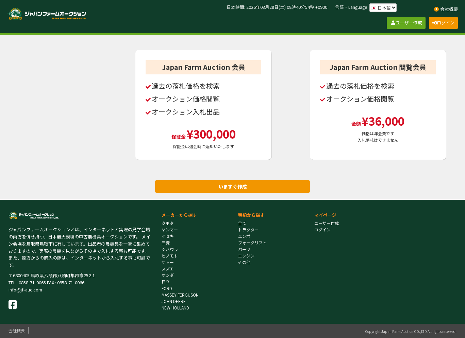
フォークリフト (252, 242)
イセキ (168, 236)
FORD (167, 288)
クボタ (168, 223)
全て (242, 223)
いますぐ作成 (232, 186)
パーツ (244, 249)
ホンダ (168, 275)
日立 (166, 281)
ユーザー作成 (326, 223)
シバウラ (170, 249)
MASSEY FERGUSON (180, 295)
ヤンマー (170, 229)
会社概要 (17, 330)
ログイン (322, 229)
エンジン (246, 256)
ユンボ (244, 236)
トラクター (248, 229)
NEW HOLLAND (175, 307)
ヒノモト (170, 256)
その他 (244, 262)
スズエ (168, 268)
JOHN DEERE (174, 301)
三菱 (166, 242)
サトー (168, 262)
